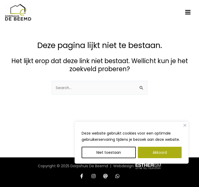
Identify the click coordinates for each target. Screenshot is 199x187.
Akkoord (160, 152)
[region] (132, 149)
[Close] (184, 125)
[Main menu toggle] (188, 12)
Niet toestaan (108, 152)
